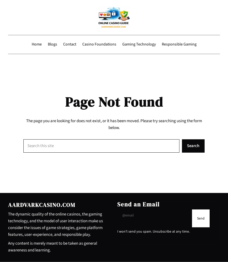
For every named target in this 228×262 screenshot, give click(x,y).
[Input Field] (153, 215)
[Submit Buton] (201, 218)
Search (193, 146)
